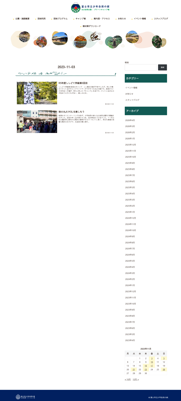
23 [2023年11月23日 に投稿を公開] (146, 369)
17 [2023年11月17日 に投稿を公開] (152, 365)
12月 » (136, 379)
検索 (127, 62)
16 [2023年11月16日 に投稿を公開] (146, 365)
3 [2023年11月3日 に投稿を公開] (151, 358)
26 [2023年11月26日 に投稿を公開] (164, 369)
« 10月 (128, 379)
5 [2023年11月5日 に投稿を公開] (164, 358)
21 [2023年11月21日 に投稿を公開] (134, 369)
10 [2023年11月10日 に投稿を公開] (152, 362)
